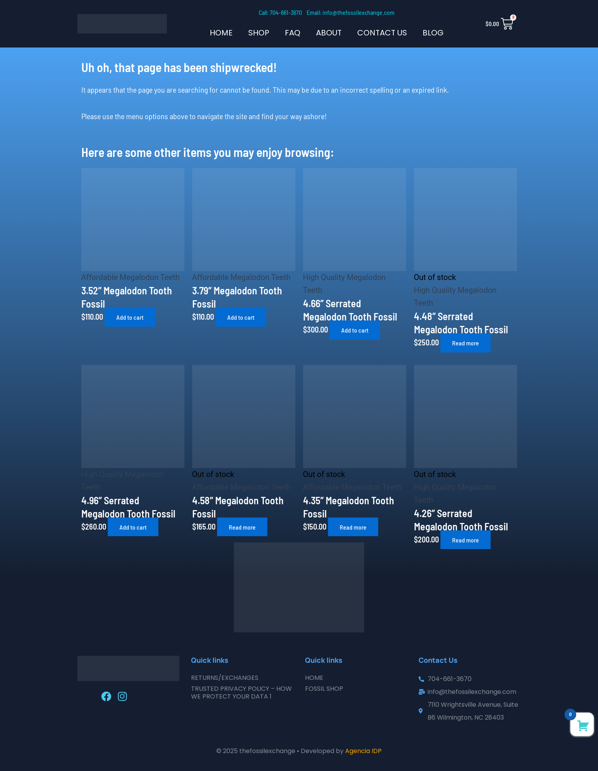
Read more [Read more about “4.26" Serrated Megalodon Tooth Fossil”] (465, 540)
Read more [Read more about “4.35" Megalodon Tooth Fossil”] (353, 527)
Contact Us (382, 32)
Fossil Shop (324, 688)
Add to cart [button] (130, 317)
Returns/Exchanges (224, 677)
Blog (433, 32)
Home (221, 32)
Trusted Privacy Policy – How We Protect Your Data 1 (241, 692)
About (329, 32)
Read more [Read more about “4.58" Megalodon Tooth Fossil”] (242, 527)
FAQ (292, 32)
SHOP (258, 32)
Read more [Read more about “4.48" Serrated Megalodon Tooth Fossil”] (465, 343)
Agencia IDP (363, 750)
